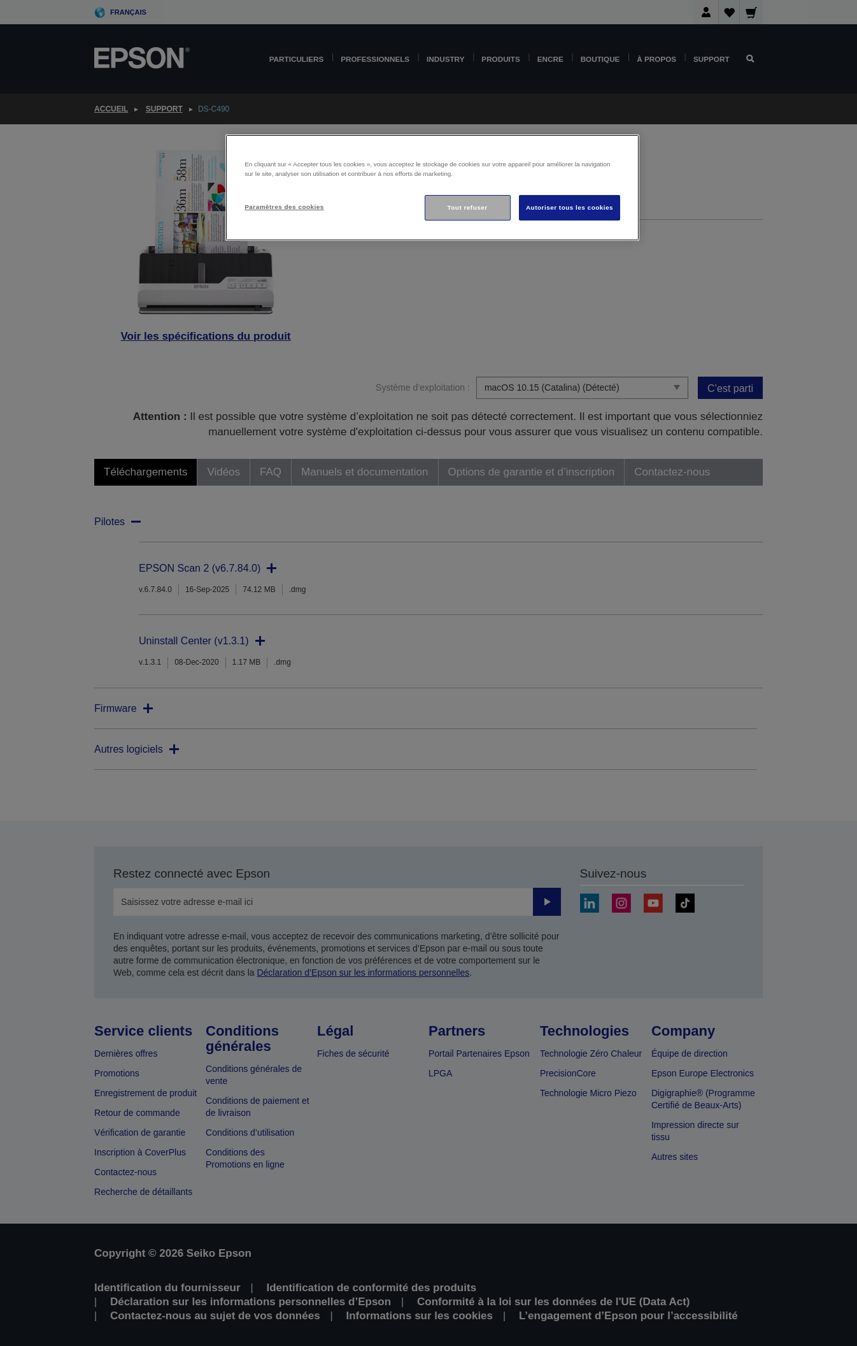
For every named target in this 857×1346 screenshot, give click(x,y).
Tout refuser (467, 207)
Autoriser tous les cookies (569, 207)
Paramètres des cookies (284, 206)
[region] (432, 187)
